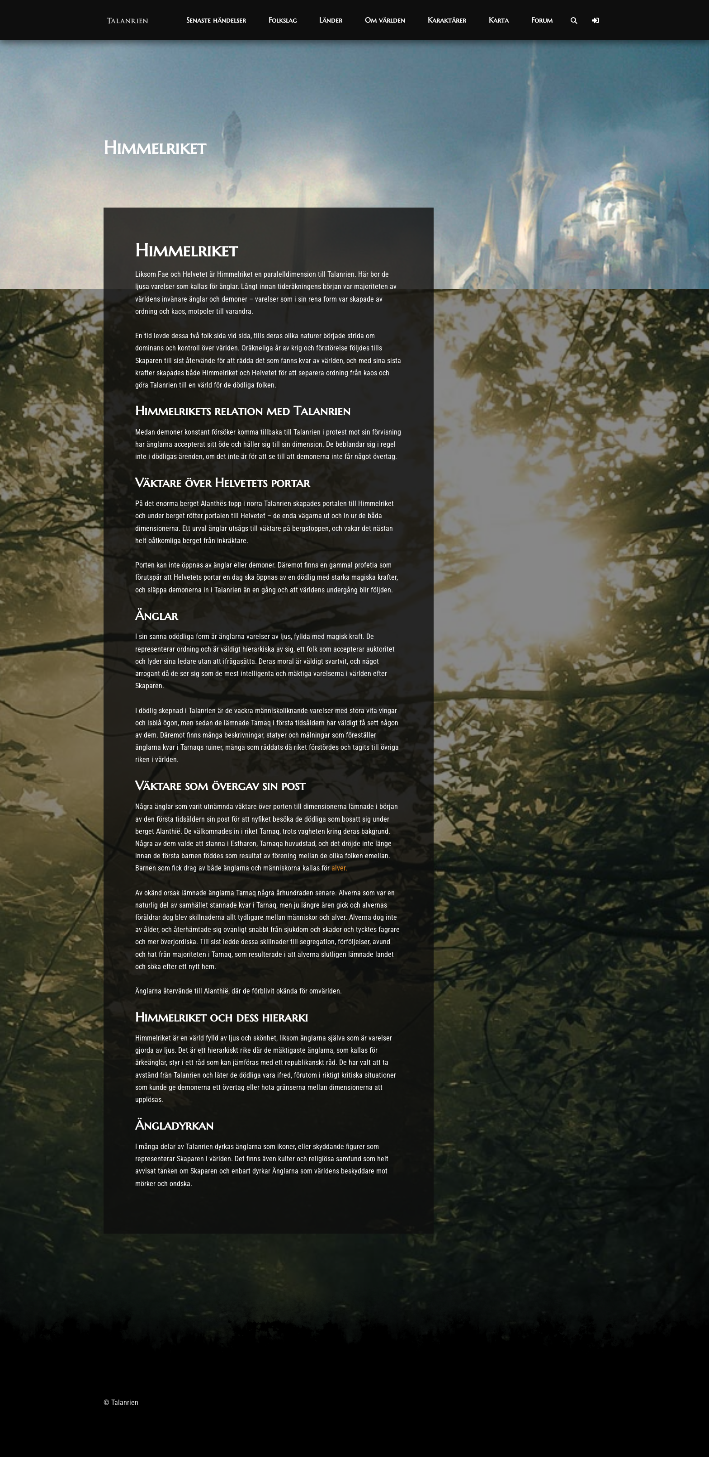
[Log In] (595, 20)
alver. (340, 868)
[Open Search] (574, 20)
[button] (216, 20)
